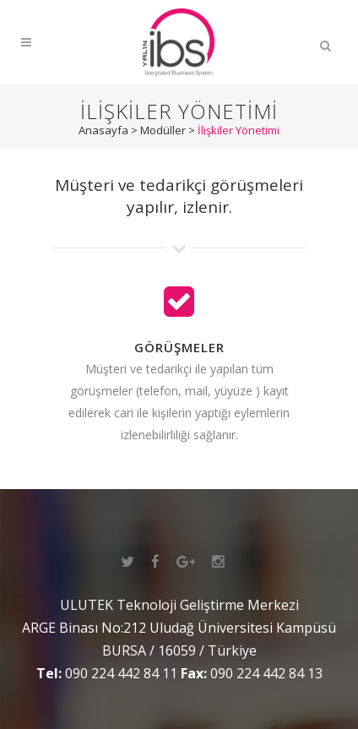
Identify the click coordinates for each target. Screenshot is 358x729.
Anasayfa (103, 130)
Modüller (163, 130)
